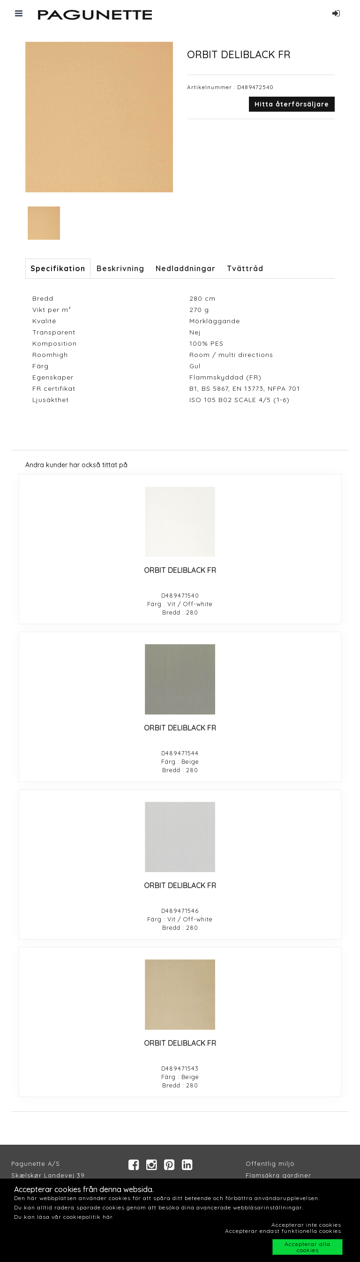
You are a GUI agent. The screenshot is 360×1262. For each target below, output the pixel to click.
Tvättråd (245, 268)
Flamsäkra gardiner (278, 1175)
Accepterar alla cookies (307, 1247)
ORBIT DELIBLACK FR (180, 570)
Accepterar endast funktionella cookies (283, 1231)
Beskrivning (120, 268)
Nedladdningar (186, 268)
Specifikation (57, 268)
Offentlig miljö (270, 1163)
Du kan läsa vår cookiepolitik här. (64, 1216)
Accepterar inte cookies (306, 1225)
